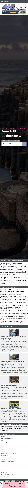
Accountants (4, 436)
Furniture (3, 459)
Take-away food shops (7, 474)
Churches (19, 428)
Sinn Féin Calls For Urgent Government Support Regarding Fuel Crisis (12, 384)
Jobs (18, 140)
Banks (2, 426)
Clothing (3, 451)
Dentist (15, 426)
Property (10, 140)
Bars (2, 440)
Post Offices (4, 428)
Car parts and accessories (7, 445)
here (8, 486)
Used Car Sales (4, 476)
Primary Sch (12, 428)
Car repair (3, 447)
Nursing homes (4, 464)
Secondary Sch (5, 430)
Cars (14, 140)
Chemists (24, 426)
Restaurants (4, 472)
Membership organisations (7, 461)
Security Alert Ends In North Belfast (11, 408)
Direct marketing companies (8, 453)
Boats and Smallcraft (6, 443)
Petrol (2, 470)
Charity (2, 449)
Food (2, 457)
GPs (19, 426)
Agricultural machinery (7, 438)
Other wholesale (5, 468)
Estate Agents (4, 455)
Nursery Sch (8, 426)
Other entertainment (6, 466)
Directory (4, 140)
